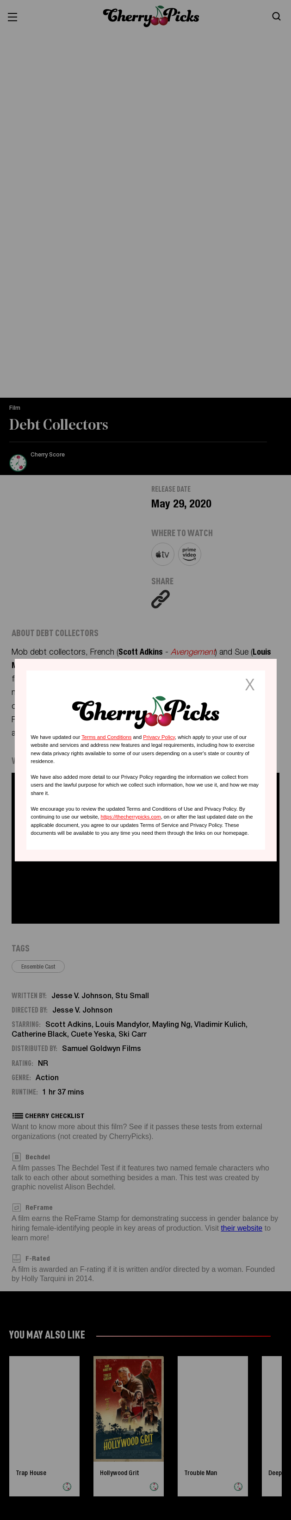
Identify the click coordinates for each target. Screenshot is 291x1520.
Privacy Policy (159, 737)
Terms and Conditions (106, 737)
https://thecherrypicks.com (131, 816)
